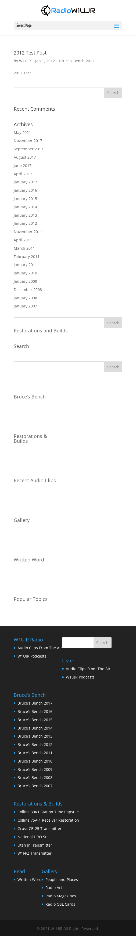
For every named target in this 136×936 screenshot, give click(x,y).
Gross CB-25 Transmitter (39, 828)
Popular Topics (31, 599)
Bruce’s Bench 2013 (34, 736)
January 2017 (25, 181)
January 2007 (25, 306)
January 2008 (25, 297)
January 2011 (25, 264)
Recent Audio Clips (35, 480)
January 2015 (25, 198)
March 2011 (24, 248)
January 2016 (25, 190)
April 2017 (23, 173)
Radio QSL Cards (60, 904)
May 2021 (22, 132)
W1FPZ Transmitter (34, 853)
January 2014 (25, 206)
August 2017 (25, 157)
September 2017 (28, 148)
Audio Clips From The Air (39, 647)
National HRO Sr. (32, 836)
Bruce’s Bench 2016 (34, 711)
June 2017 (22, 165)
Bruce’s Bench (30, 396)
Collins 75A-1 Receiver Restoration (48, 820)
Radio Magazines (60, 895)
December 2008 (28, 289)
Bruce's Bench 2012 (76, 60)
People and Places (61, 879)
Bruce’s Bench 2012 (34, 744)
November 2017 (28, 140)
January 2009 (25, 281)
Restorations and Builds (41, 330)
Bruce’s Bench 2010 (34, 761)
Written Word (29, 559)
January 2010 (25, 272)
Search (21, 346)
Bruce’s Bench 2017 (34, 703)
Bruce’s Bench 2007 (34, 785)
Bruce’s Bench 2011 (34, 752)
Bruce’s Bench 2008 (34, 777)
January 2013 (25, 215)
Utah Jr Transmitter (34, 845)
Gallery (22, 520)
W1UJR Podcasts (31, 656)
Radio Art (53, 887)
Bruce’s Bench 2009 (34, 769)
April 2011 (23, 239)
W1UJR (25, 60)
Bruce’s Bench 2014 (34, 728)
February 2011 (27, 256)
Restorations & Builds (30, 438)
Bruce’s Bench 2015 (34, 719)
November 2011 (28, 231)
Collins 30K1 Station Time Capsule (48, 811)
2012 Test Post (30, 52)
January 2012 (25, 223)
